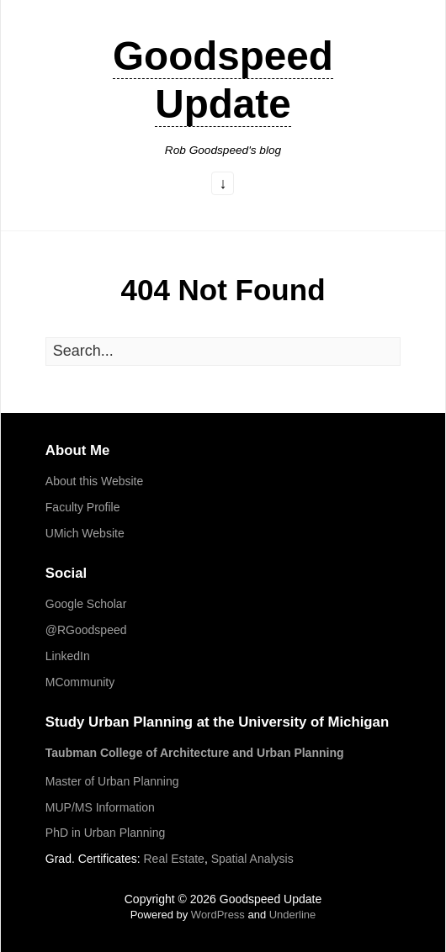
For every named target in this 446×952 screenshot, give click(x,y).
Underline (292, 914)
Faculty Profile (82, 507)
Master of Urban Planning (112, 781)
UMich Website (85, 533)
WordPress (218, 914)
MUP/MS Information (100, 807)
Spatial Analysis (252, 858)
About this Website (94, 481)
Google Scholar (86, 604)
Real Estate (174, 858)
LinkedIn (67, 656)
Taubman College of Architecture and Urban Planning (194, 752)
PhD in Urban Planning (105, 832)
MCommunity (79, 682)
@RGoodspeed (86, 630)
